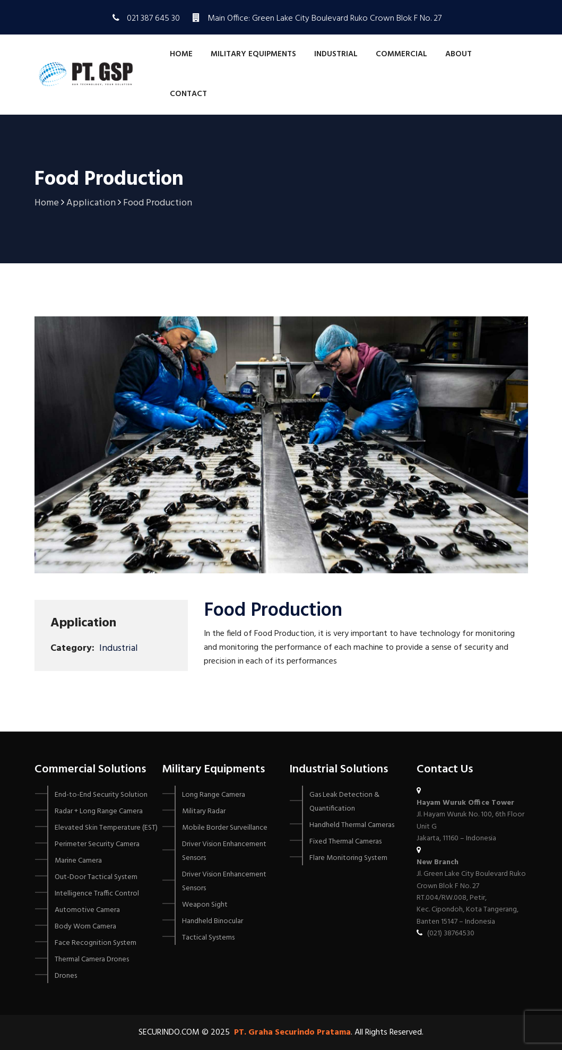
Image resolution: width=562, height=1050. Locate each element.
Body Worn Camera (85, 926)
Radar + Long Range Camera (99, 811)
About (458, 54)
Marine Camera (78, 861)
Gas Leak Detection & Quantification (344, 802)
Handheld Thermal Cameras (351, 825)
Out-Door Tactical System (96, 877)
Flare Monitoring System (348, 858)
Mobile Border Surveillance (224, 828)
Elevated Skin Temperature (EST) (106, 828)
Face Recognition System (95, 943)
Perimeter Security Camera (97, 844)
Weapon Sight (205, 905)
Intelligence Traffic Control (97, 894)
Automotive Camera (87, 910)
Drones (66, 976)
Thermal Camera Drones (92, 959)
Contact (188, 94)
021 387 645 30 (153, 18)
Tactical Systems (208, 938)
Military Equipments (253, 54)
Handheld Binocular (212, 921)
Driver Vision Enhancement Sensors (224, 851)
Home (181, 54)
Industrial (336, 54)
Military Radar (204, 811)
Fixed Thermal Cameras (345, 842)
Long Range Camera (213, 795)
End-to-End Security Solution (101, 795)
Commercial (401, 54)
